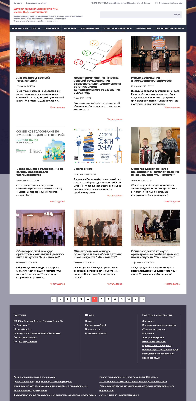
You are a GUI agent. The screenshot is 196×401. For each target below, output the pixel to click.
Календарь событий (95, 325)
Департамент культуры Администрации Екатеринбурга (43, 381)
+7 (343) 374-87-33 (98, 3)
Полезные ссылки (151, 357)
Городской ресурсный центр (117, 28)
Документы (148, 320)
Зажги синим (83, 168)
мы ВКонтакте (145, 3)
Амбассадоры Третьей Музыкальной (33, 79)
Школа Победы (143, 28)
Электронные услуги (153, 337)
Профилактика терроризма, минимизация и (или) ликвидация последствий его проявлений (160, 349)
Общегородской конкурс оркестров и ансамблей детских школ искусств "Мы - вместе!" (155, 171)
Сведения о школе (19, 28)
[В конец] (142, 299)
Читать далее (57, 107)
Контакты (18, 3)
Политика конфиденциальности (159, 325)
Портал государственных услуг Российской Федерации (128, 376)
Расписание (70, 28)
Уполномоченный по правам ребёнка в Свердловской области (133, 381)
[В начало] (53, 299)
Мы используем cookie (154, 341)
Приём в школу (52, 28)
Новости (89, 320)
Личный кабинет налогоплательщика (119, 394)
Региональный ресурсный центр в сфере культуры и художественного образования (136, 387)
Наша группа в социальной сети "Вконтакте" (37, 333)
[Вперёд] (135, 299)
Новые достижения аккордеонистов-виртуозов (151, 79)
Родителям (148, 333)
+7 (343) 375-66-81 (28, 341)
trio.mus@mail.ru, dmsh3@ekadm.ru (122, 3)
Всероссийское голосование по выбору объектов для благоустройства (40, 171)
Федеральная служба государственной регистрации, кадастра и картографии (55, 394)
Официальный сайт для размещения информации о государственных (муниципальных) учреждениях (51, 387)
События (35, 28)
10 (129, 299)
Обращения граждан (153, 329)
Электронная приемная (36, 3)
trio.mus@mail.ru (22, 329)
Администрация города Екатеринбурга (35, 376)
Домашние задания (89, 28)
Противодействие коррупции (170, 28)
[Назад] (60, 299)
